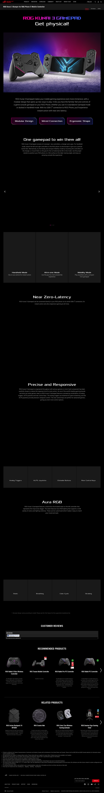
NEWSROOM (34, 784)
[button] (19, 2)
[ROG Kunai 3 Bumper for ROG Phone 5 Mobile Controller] (33, 775)
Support (23, 784)
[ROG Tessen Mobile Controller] (39, 666)
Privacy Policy (45, 791)
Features (87, 8)
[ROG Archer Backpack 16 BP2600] (14, 719)
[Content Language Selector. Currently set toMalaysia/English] (9, 791)
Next (99, 191)
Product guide (15, 784)
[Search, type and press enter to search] (95, 2)
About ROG (7, 784)
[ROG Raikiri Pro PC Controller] (64, 666)
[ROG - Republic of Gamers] (8, 2)
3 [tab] (53, 225)
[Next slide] (101, 670)
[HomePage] (6, 775)
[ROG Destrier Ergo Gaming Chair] (89, 719)
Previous (5, 191)
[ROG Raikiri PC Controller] (89, 666)
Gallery (99, 8)
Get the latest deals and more (82, 778)
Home (28, 784)
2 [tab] (52, 225)
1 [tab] (50, 225)
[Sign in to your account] (98, 2)
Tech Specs (93, 8)
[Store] (81, 2)
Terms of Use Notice (54, 791)
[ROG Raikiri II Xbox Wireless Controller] (14, 666)
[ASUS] (89, 2)
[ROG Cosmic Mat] (39, 719)
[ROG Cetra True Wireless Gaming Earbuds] (64, 719)
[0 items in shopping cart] (101, 2)
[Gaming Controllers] (13, 775)
